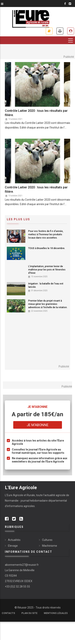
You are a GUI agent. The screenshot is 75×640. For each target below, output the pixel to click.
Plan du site (29, 613)
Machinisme (49, 545)
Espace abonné (70, 31)
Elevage (13, 545)
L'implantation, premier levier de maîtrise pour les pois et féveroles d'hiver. (46, 269)
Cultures (47, 539)
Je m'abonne (49, 31)
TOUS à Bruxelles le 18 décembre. (46, 248)
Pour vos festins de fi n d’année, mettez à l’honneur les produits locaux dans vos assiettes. (45, 234)
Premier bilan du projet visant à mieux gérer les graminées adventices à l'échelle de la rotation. (47, 304)
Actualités (14, 539)
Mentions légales (56, 613)
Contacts (8, 613)
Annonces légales (59, 31)
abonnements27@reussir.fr (22, 564)
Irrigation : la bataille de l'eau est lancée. (45, 285)
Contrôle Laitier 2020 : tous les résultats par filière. (36, 113)
